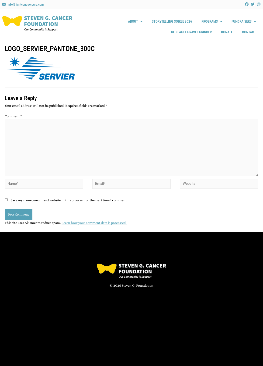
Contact (249, 32)
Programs (211, 21)
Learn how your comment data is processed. (94, 223)
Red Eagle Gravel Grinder (191, 32)
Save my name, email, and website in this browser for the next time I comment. (69, 200)
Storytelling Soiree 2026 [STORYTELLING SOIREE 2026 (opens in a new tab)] (172, 21)
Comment (13, 116)
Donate (227, 32)
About (135, 21)
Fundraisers (244, 21)
